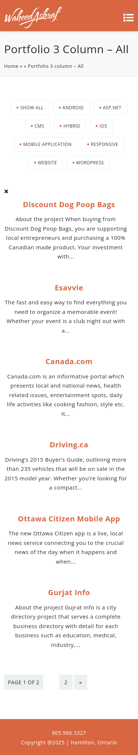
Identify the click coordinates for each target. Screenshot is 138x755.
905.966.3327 (69, 732)
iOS (103, 126)
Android (73, 108)
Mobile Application (47, 144)
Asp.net (112, 108)
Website (47, 163)
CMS (39, 126)
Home (11, 66)
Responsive (104, 144)
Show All (31, 108)
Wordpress (90, 163)
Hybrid (71, 126)
